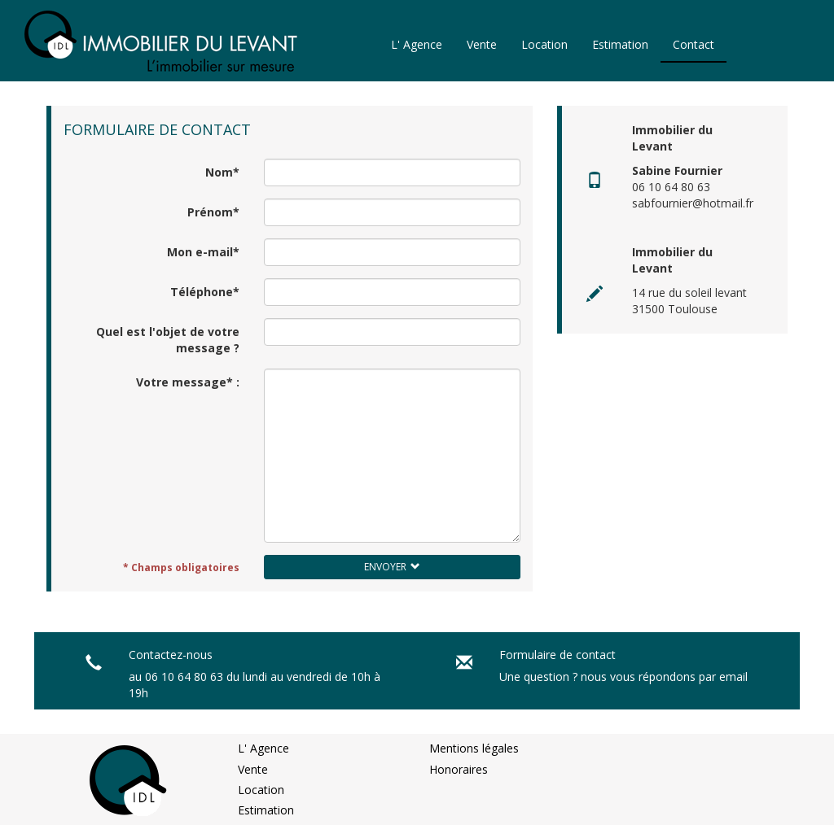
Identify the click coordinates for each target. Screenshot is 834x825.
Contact (693, 44)
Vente (482, 44)
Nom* (222, 172)
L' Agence (416, 44)
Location (544, 44)
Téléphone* (204, 291)
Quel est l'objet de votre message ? (167, 340)
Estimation (620, 44)
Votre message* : (187, 382)
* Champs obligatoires (181, 567)
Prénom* (213, 212)
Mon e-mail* (203, 252)
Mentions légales (474, 748)
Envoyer (392, 567)
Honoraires (458, 769)
